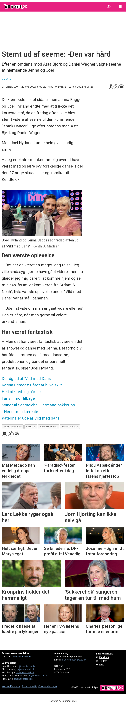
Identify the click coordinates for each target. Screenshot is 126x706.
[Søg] (109, 7)
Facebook (104, 657)
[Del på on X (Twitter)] (116, 86)
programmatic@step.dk (74, 659)
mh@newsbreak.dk (37, 675)
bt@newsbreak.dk (26, 666)
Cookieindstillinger (47, 686)
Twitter (103, 661)
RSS (101, 664)
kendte (30, 426)
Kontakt (6, 686)
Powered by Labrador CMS (63, 701)
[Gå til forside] (15, 6)
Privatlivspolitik (29, 686)
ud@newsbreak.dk (21, 656)
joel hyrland (48, 426)
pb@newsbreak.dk (23, 679)
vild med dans (13, 426)
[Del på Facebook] (111, 86)
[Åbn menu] (120, 6)
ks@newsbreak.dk (25, 672)
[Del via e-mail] (121, 86)
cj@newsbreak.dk (25, 669)
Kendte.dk (15, 686)
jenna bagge (70, 426)
